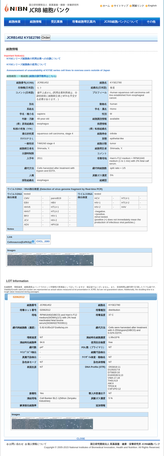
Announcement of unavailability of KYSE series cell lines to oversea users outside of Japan (58, 70)
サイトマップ (121, 5)
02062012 (19, 297)
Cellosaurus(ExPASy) (20, 242)
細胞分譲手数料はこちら (42, 76)
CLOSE (81, 438)
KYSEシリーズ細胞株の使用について (26, 64)
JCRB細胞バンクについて (121, 21)
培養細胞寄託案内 (84, 21)
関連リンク (138, 5)
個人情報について (36, 444)
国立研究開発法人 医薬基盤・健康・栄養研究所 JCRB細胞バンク (38, 8)
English (152, 5)
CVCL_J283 (43, 241)
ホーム (106, 5)
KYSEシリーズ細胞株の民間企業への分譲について (34, 58)
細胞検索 (14, 21)
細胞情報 (36, 21)
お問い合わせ (16, 444)
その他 (151, 21)
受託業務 (57, 21)
